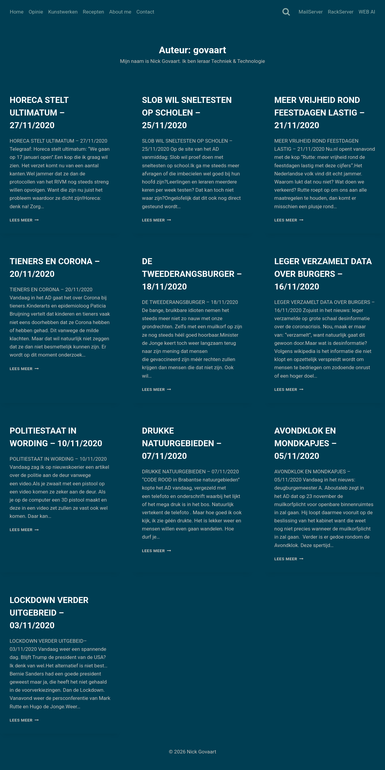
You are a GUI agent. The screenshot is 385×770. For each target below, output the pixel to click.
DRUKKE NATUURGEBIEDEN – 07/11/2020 (181, 443)
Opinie (36, 12)
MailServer (311, 12)
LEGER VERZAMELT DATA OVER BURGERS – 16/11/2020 (323, 274)
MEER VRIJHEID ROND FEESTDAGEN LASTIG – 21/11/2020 (319, 112)
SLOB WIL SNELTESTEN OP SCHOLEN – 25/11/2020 (187, 112)
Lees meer (24, 220)
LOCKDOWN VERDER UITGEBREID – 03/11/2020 (49, 612)
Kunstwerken (63, 12)
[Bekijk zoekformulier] (286, 12)
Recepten (93, 12)
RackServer (340, 12)
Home (17, 12)
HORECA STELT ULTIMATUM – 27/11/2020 (39, 112)
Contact (145, 12)
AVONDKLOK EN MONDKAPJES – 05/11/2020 (305, 443)
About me (120, 12)
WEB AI (367, 12)
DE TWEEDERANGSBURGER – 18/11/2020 (192, 274)
